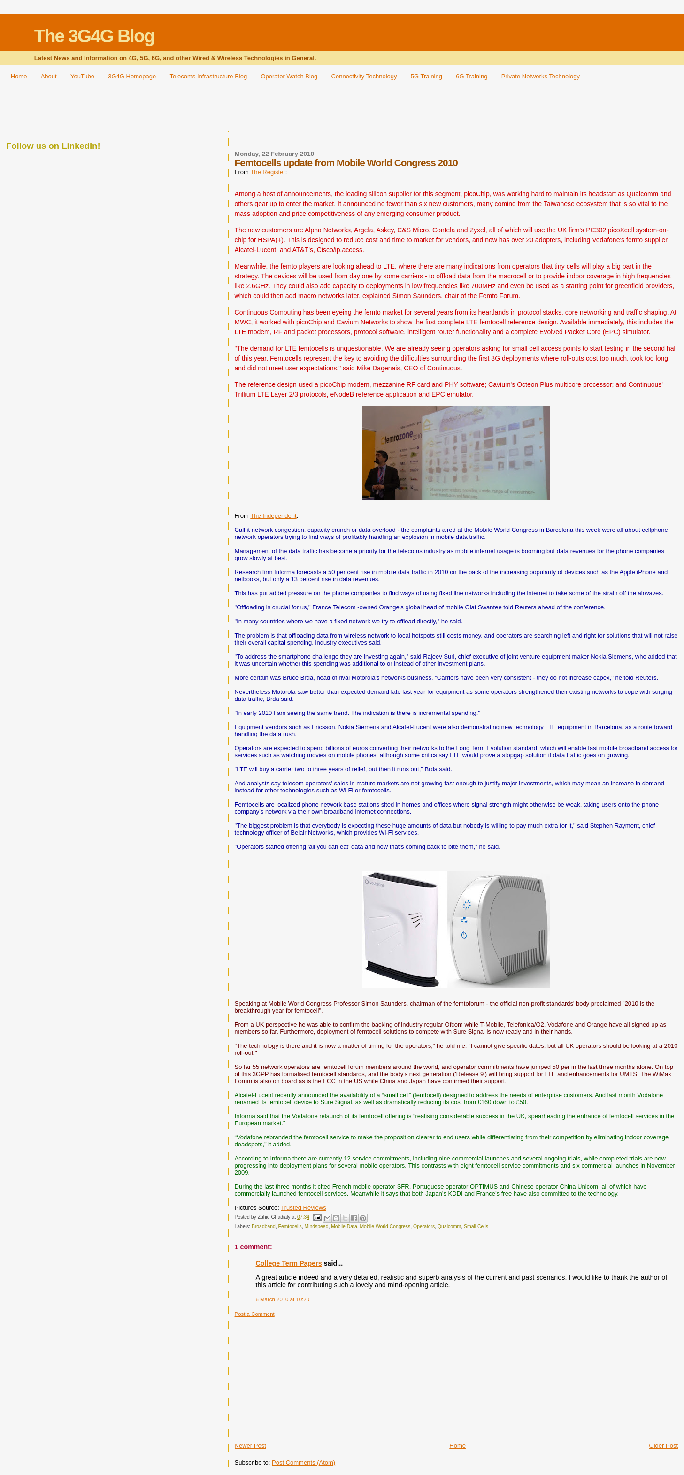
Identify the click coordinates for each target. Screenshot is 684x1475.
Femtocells (290, 1226)
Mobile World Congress (385, 1226)
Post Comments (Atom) (303, 1462)
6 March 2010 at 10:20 (282, 1299)
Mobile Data (344, 1226)
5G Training (426, 76)
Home (19, 76)
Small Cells (476, 1226)
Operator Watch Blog (289, 76)
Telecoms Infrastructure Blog (208, 76)
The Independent (273, 515)
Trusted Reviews (303, 1207)
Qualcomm (449, 1226)
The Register (267, 172)
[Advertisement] (342, 109)
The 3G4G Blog (94, 36)
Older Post (663, 1445)
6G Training (471, 76)
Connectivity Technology (364, 76)
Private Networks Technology (540, 76)
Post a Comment (255, 1314)
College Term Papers (289, 1263)
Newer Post (250, 1445)
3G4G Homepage (132, 76)
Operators (424, 1226)
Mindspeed (317, 1226)
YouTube (82, 76)
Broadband (264, 1226)
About (49, 76)
